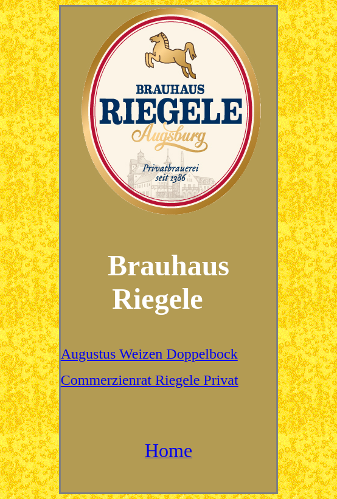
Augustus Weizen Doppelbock (149, 354)
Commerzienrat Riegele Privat (149, 380)
